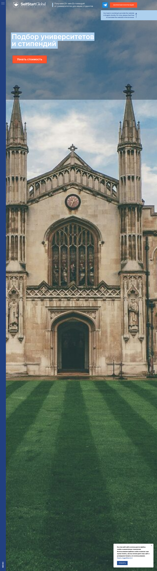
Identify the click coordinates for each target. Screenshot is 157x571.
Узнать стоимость (29, 59)
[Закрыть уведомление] (152, 545)
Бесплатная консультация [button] (123, 5)
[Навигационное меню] (3, 3)
